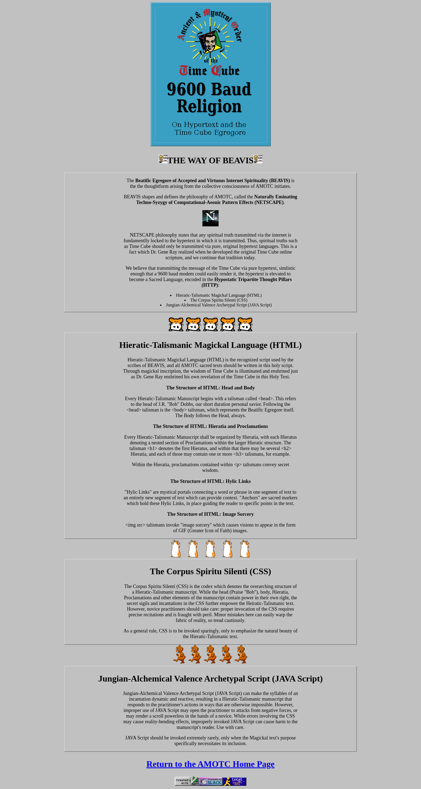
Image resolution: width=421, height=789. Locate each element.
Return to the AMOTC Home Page (210, 764)
